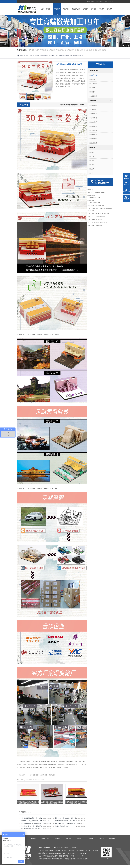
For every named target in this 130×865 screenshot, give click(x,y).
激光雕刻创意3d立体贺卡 (62, 826)
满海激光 (104, 50)
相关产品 (21, 780)
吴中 (92, 173)
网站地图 (110, 1)
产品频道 (36, 55)
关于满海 (101, 9)
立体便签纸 (43, 775)
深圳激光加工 (79, 50)
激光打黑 (94, 143)
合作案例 (85, 9)
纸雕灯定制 (66, 9)
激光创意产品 (44, 55)
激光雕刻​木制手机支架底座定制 (30, 829)
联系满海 (109, 9)
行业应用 (57, 838)
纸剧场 (93, 92)
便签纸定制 (52, 775)
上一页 (18, 96)
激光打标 (94, 134)
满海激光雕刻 (60, 50)
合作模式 (68, 838)
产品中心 (49, 9)
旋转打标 (94, 122)
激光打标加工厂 (69, 50)
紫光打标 (94, 130)
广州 (92, 156)
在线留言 (101, 1)
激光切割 (94, 126)
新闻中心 (79, 838)
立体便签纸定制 (34, 775)
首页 (42, 9)
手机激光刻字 (88, 50)
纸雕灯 (37, 50)
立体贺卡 (31, 50)
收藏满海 (91, 1)
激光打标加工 (51, 50)
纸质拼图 (94, 96)
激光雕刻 (94, 105)
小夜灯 (93, 87)
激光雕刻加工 (76, 9)
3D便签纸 (57, 9)
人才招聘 (90, 838)
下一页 (52, 96)
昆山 (92, 164)
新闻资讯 (93, 9)
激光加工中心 (45, 838)
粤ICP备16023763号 (76, 859)
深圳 (92, 152)
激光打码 (94, 118)
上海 (92, 160)
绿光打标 (94, 139)
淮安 (92, 169)
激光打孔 (94, 109)
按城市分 (92, 147)
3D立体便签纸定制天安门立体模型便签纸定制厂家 (70, 55)
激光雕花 (94, 113)
